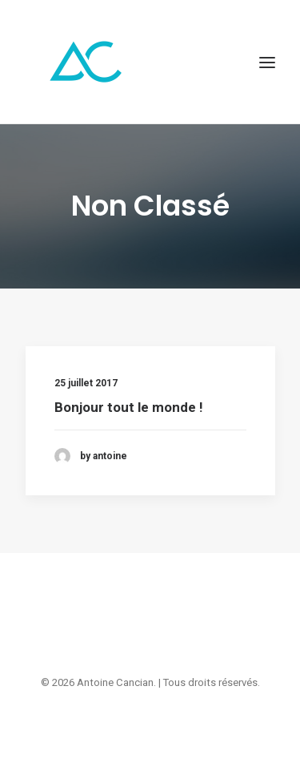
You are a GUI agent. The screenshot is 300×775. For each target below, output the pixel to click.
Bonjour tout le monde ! (128, 407)
